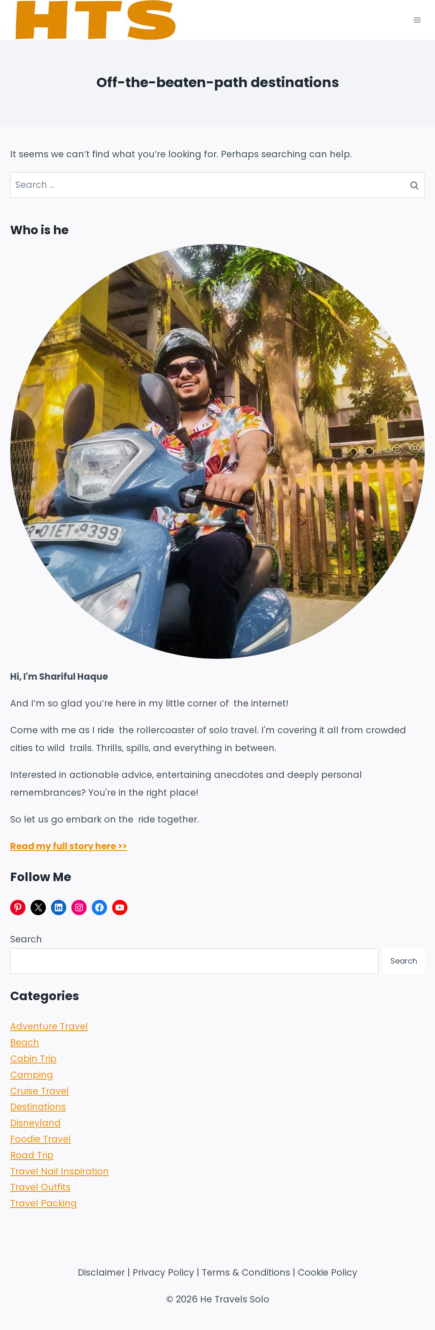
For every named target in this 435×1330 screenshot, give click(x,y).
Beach (24, 1042)
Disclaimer (101, 1272)
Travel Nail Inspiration (59, 1171)
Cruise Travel (39, 1091)
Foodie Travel (40, 1139)
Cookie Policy (327, 1272)
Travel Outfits (40, 1187)
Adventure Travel (49, 1026)
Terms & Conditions (246, 1272)
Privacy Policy (163, 1272)
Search (26, 939)
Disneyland (35, 1123)
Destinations (38, 1106)
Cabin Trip (33, 1058)
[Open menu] (417, 19)
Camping (31, 1075)
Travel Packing (43, 1203)
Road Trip (32, 1155)
